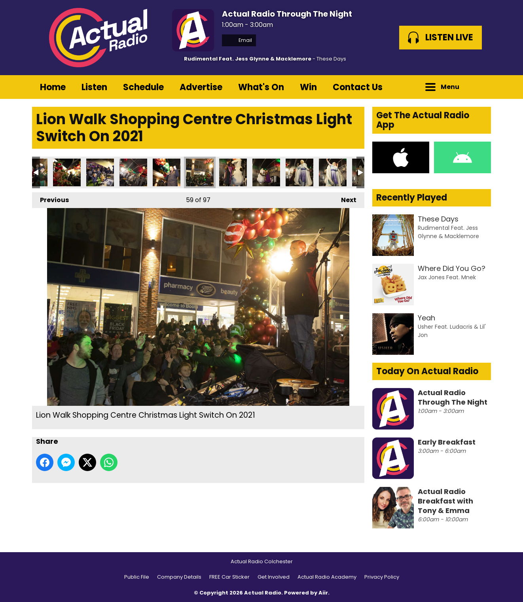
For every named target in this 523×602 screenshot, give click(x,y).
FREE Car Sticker (229, 577)
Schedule (143, 87)
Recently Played (411, 197)
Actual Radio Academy (327, 577)
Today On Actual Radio (427, 371)
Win (308, 87)
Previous (50, 198)
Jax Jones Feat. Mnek (447, 277)
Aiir (323, 592)
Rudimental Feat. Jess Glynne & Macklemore (247, 58)
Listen (94, 87)
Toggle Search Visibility (479, 87)
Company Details (179, 577)
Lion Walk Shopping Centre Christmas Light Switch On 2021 (67, 172)
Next (344, 198)
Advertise (201, 87)
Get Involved (274, 577)
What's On (261, 87)
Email (239, 40)
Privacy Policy (381, 577)
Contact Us (358, 87)
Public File (136, 577)
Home (53, 87)
